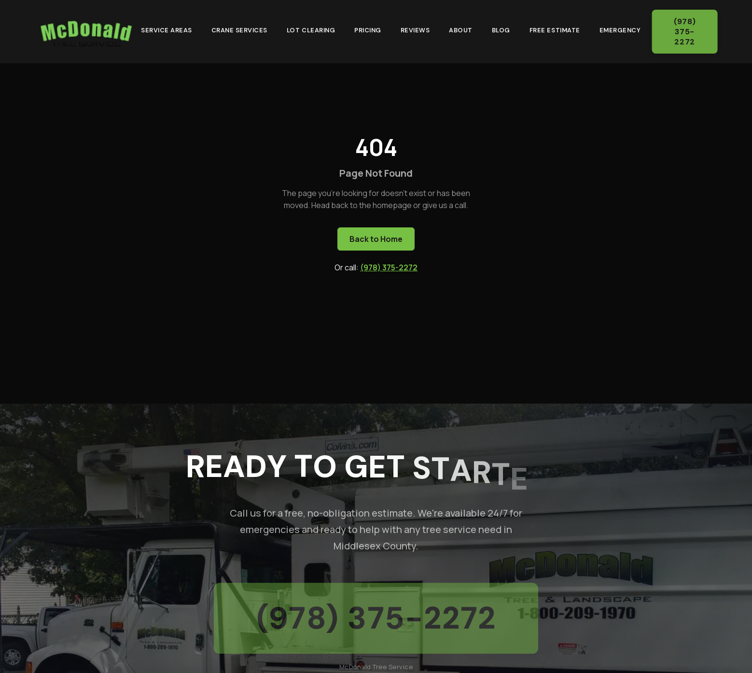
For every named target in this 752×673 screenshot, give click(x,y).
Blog (501, 29)
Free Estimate (554, 29)
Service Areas (166, 29)
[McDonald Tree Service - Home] (85, 30)
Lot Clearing (311, 29)
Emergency (620, 29)
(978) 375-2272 (687, 31)
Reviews (415, 29)
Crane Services (239, 29)
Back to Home (376, 239)
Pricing (367, 29)
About (461, 29)
